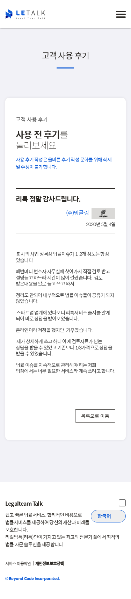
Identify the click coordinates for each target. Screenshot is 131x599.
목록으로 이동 (95, 415)
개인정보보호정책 (49, 563)
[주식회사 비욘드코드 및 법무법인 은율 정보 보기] (122, 502)
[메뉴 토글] (121, 14)
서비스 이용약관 (18, 563)
